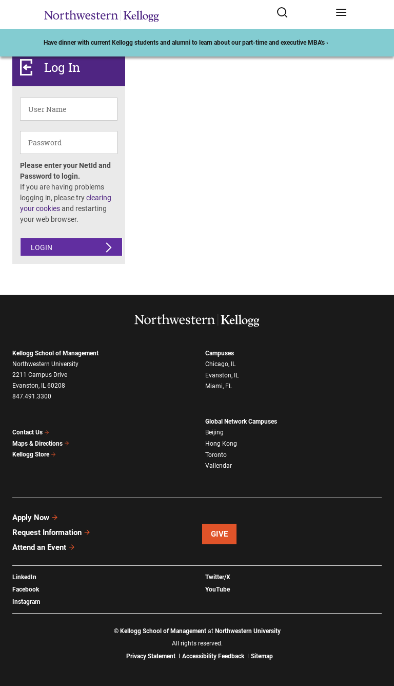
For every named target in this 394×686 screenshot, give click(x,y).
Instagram (26, 601)
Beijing (214, 432)
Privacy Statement (150, 656)
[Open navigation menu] (341, 14)
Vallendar (218, 465)
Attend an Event (43, 547)
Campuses (219, 353)
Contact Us (31, 432)
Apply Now (35, 517)
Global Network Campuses (241, 421)
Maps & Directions (41, 443)
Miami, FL (218, 386)
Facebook (25, 589)
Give (219, 534)
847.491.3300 (31, 396)
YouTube (217, 589)
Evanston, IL (222, 375)
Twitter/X (217, 577)
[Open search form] (302, 14)
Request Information (51, 532)
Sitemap (262, 656)
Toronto (216, 455)
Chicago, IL (220, 364)
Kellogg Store (34, 454)
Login (41, 247)
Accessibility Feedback (213, 656)
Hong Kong (221, 443)
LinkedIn (24, 577)
